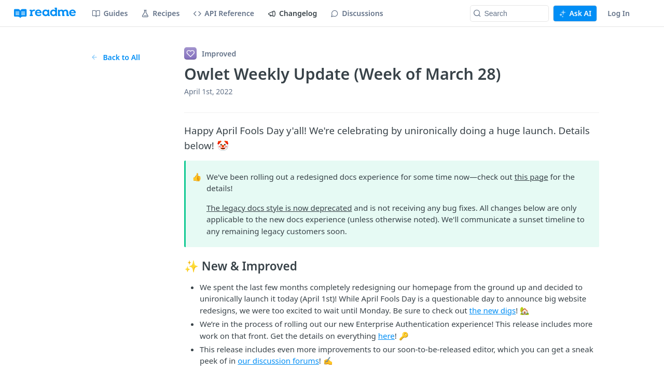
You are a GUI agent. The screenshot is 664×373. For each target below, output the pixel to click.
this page (531, 176)
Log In (618, 13)
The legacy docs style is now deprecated (279, 208)
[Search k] (509, 13)
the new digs (492, 310)
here (386, 336)
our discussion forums (278, 360)
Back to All (115, 57)
